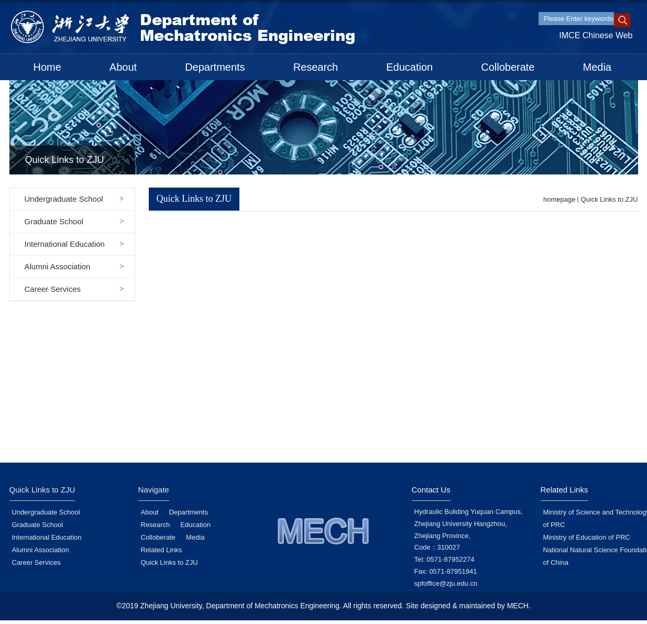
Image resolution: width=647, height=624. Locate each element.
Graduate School (37, 525)
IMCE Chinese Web (595, 35)
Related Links (161, 550)
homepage (559, 199)
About (123, 67)
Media (597, 67)
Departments (215, 67)
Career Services (36, 562)
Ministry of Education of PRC (586, 537)
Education (409, 67)
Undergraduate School (46, 512)
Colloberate (507, 67)
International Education (47, 537)
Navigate (153, 489)
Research (315, 67)
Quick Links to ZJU (609, 199)
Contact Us (431, 489)
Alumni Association (40, 550)
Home (47, 67)
